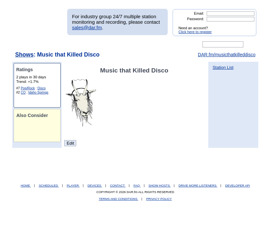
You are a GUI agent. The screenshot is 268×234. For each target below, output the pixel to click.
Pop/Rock (28, 88)
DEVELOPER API (237, 185)
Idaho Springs (38, 92)
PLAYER (73, 185)
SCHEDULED (49, 185)
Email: (199, 13)
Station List (223, 67)
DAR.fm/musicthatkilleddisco (226, 54)
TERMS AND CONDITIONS (119, 199)
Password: (195, 19)
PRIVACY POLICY (159, 199)
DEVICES (95, 185)
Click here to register (195, 32)
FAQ (137, 185)
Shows (24, 54)
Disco (42, 88)
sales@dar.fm (87, 27)
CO (23, 92)
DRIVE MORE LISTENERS (197, 185)
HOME (26, 185)
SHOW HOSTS (160, 185)
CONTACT (118, 185)
